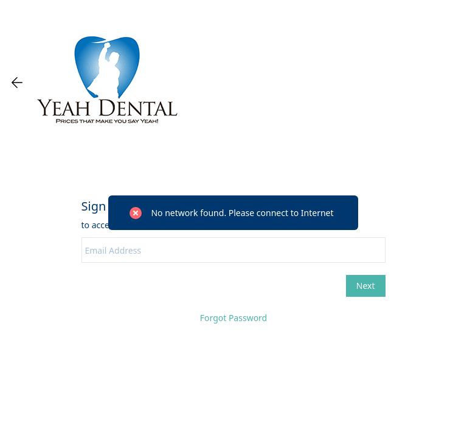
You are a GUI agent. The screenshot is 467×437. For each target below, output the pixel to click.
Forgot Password (233, 318)
